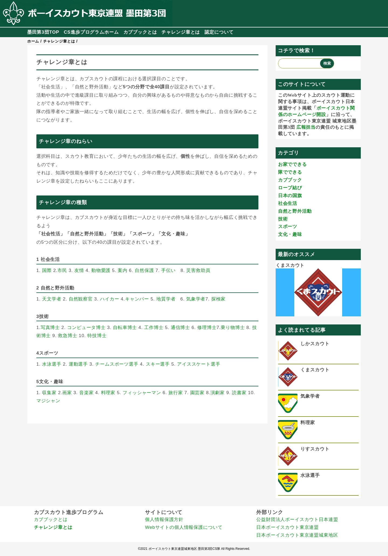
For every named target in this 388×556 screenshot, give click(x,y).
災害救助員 (198, 270)
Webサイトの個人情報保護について (183, 527)
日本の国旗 (290, 195)
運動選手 (78, 364)
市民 (62, 270)
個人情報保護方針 (164, 519)
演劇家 (217, 392)
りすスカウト (314, 449)
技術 (283, 219)
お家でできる (292, 164)
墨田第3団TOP (43, 32)
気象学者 (195, 299)
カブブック (290, 180)
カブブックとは (140, 32)
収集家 (49, 392)
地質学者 (165, 299)
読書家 (239, 392)
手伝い (168, 270)
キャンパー (137, 299)
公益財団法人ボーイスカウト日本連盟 (297, 519)
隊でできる (290, 172)
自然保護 (144, 270)
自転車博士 (125, 327)
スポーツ (287, 226)
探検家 (218, 299)
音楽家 (86, 392)
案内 (122, 270)
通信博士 (180, 327)
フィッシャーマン (142, 392)
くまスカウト (290, 265)
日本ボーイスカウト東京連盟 (287, 527)
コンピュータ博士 (86, 327)
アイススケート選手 (198, 364)
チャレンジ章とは (180, 32)
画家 (67, 392)
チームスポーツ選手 (116, 364)
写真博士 (50, 327)
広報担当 (306, 127)
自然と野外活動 (295, 211)
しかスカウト (314, 343)
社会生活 (287, 203)
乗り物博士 (233, 327)
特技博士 (96, 335)
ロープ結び (290, 187)
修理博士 (206, 327)
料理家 (108, 392)
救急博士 (67, 335)
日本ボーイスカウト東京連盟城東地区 (297, 535)
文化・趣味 (290, 234)
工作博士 (153, 327)
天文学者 (51, 299)
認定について (219, 32)
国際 (47, 270)
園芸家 (197, 392)
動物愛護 (100, 270)
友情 (79, 270)
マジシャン (48, 400)
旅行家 (175, 392)
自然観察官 (81, 299)
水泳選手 (51, 364)
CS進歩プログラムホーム (91, 32)
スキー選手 (158, 364)
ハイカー (109, 299)
